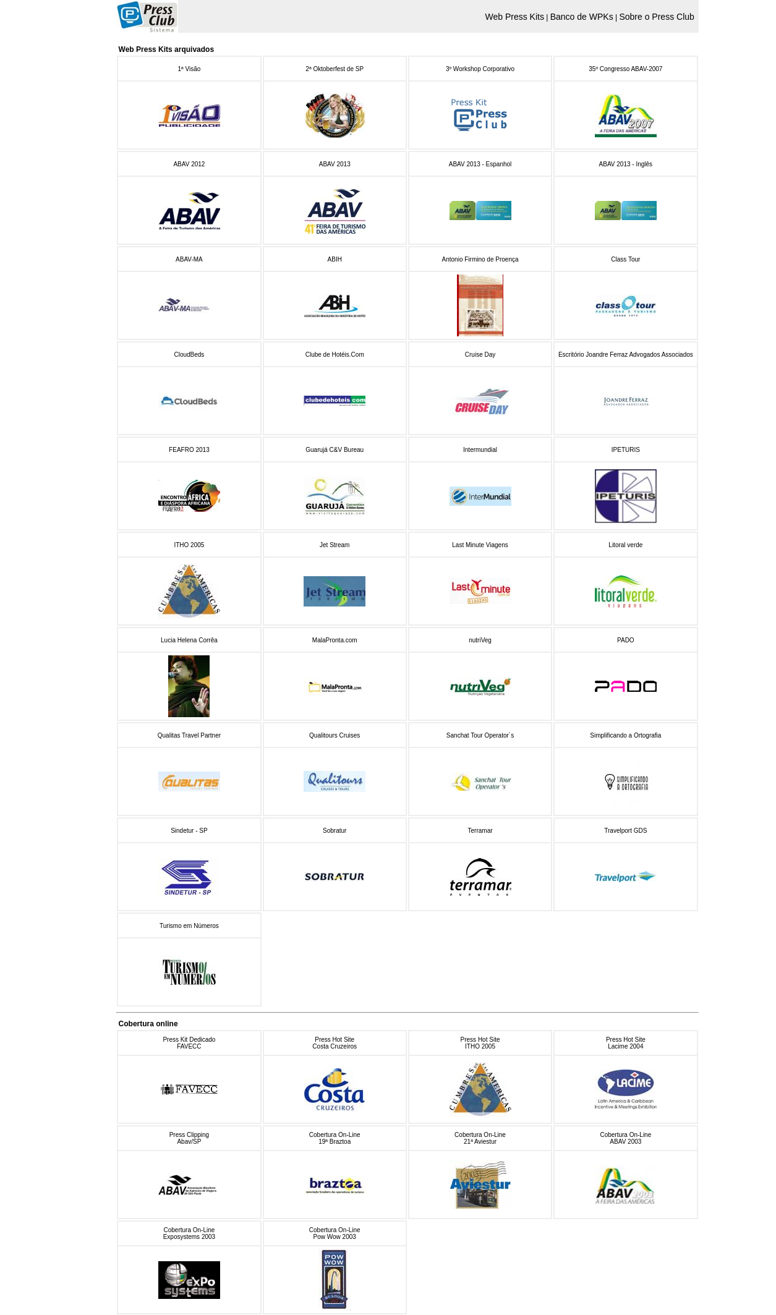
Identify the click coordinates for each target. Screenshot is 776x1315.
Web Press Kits (514, 17)
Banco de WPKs (581, 17)
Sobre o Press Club (656, 17)
